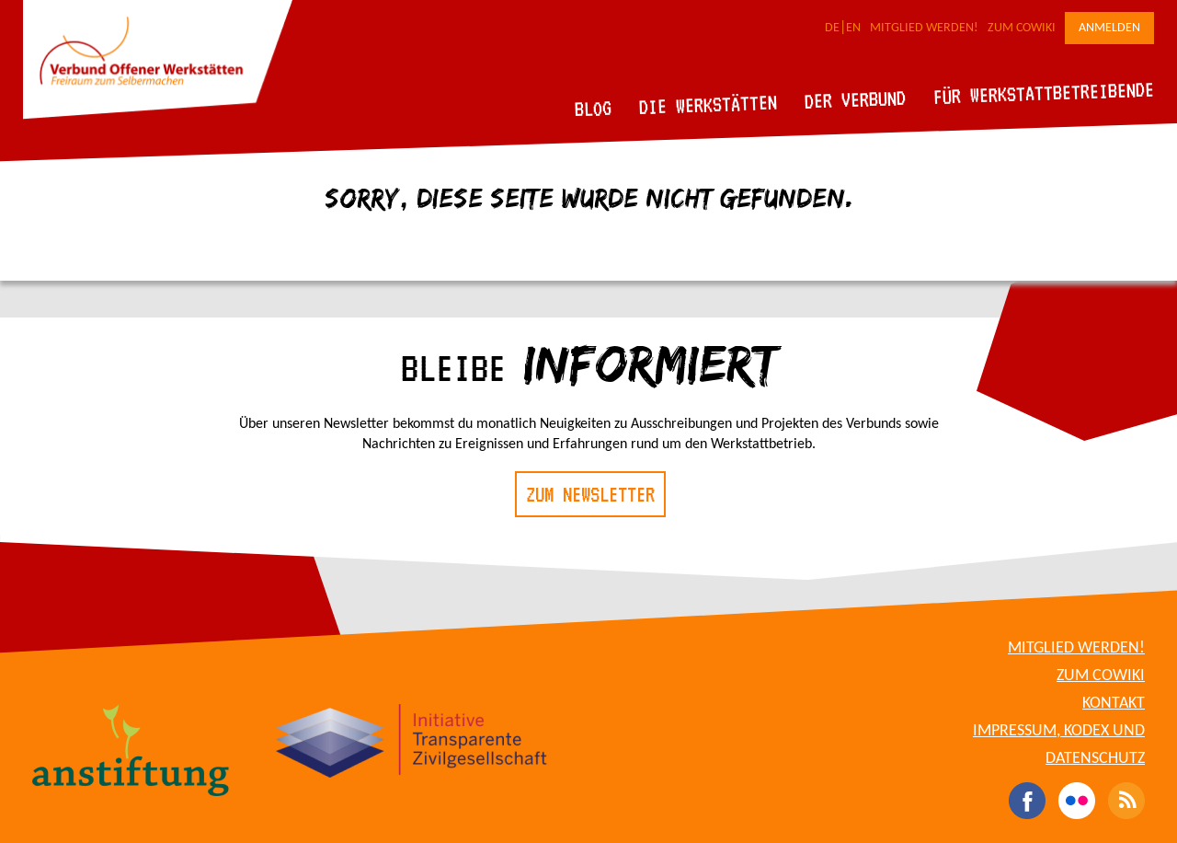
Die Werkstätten (708, 104)
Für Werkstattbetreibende (1043, 92)
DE (832, 28)
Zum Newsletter (590, 494)
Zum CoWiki (1022, 28)
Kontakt (1113, 703)
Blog (593, 108)
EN (853, 28)
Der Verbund (856, 99)
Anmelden (1109, 28)
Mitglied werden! (924, 28)
